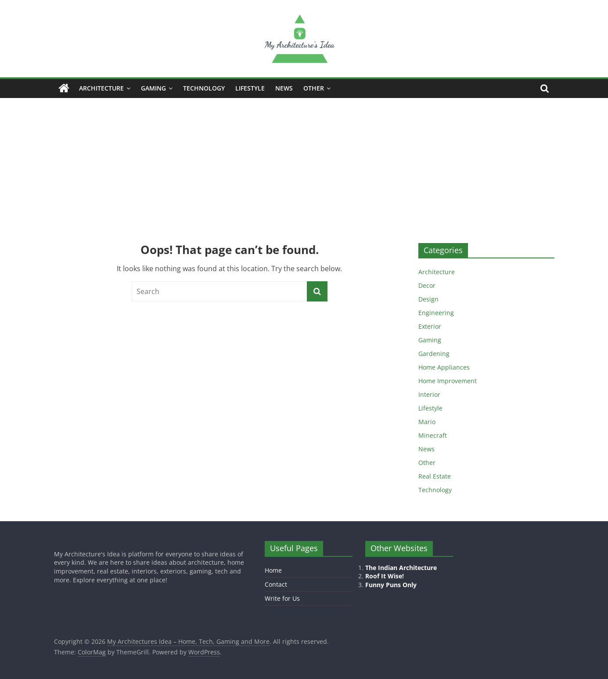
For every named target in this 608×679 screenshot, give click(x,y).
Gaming (153, 88)
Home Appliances (444, 367)
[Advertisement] (304, 163)
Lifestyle (250, 88)
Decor (426, 285)
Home (273, 570)
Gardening (434, 353)
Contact (276, 584)
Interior (429, 394)
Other (313, 88)
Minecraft (432, 435)
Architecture (101, 88)
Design (428, 299)
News (284, 88)
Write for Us (282, 598)
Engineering (436, 313)
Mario (426, 422)
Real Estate (434, 476)
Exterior (429, 326)
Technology (204, 88)
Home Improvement (447, 381)
